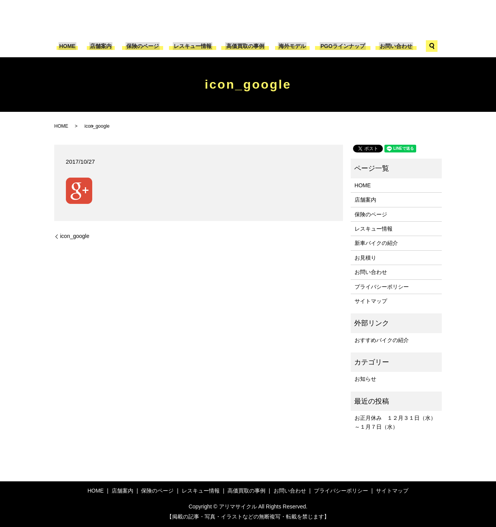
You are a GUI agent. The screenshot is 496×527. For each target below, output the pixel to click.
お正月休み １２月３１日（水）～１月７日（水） (395, 422)
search (425, 46)
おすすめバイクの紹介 (382, 340)
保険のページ (145, 46)
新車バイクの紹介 (376, 243)
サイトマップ (371, 301)
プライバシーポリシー (382, 287)
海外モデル (289, 46)
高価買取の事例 (244, 46)
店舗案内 (105, 46)
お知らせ (365, 379)
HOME (73, 46)
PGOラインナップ (339, 46)
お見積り (365, 258)
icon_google (75, 236)
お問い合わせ (390, 46)
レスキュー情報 (193, 46)
